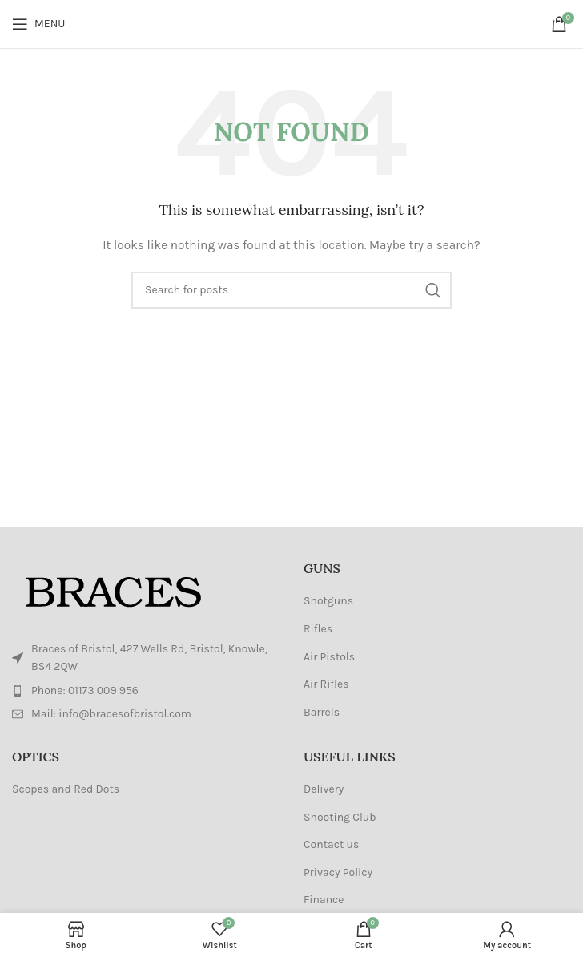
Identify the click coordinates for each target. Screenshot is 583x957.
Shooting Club (340, 817)
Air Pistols (329, 657)
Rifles (318, 629)
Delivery (324, 789)
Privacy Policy (338, 872)
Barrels (322, 712)
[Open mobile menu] (38, 24)
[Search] (291, 290)
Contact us (331, 844)
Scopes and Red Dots (65, 789)
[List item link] (145, 691)
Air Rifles (326, 684)
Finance (324, 900)
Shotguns (328, 601)
